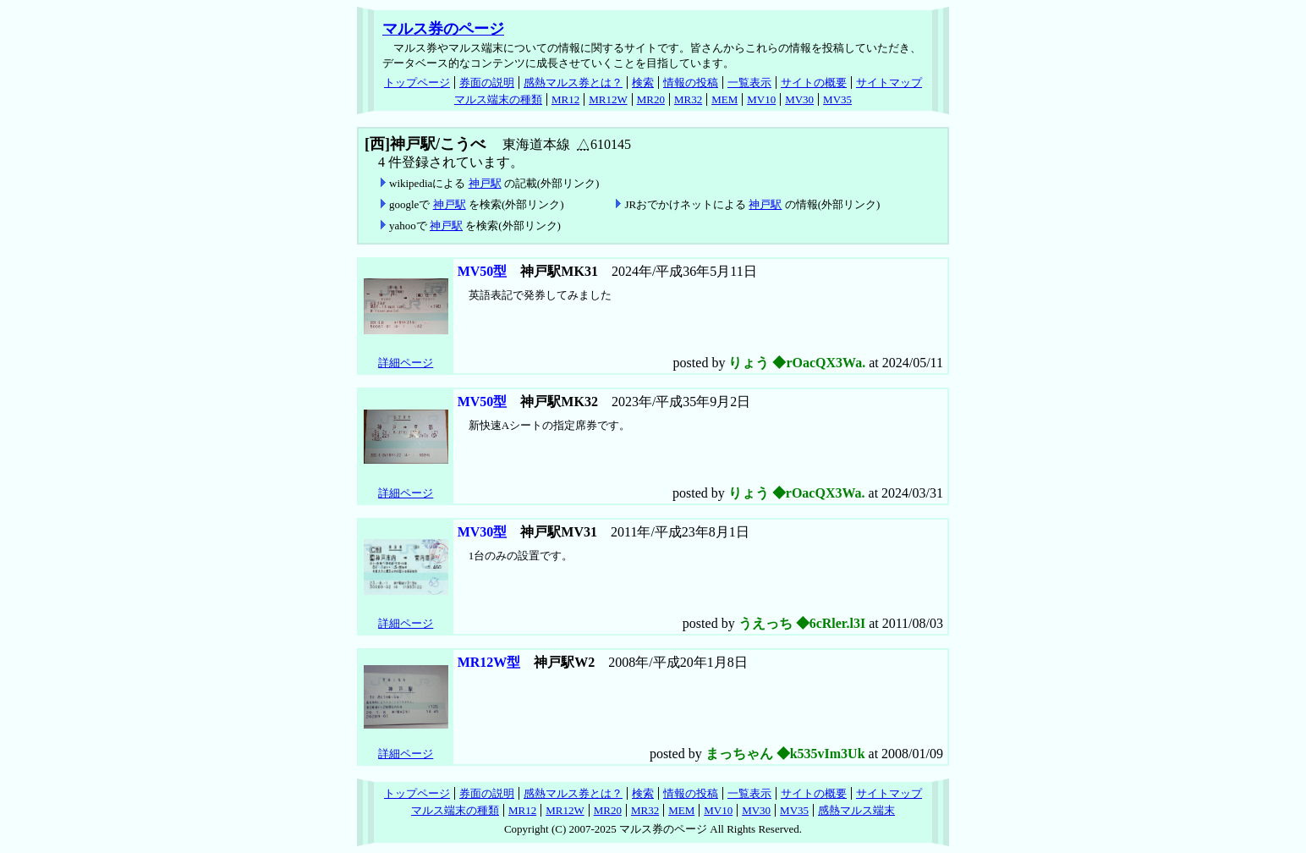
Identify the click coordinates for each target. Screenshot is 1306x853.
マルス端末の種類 (498, 99)
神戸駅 (485, 183)
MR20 (651, 99)
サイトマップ (889, 82)
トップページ (417, 82)
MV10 (761, 99)
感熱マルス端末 (856, 810)
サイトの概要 (814, 82)
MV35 (837, 99)
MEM (724, 99)
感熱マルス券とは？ (573, 82)
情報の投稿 (690, 82)
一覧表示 (749, 82)
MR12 (565, 99)
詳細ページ (405, 362)
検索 (643, 82)
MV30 (799, 99)
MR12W (608, 99)
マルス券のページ (443, 28)
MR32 (688, 99)
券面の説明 (486, 82)
